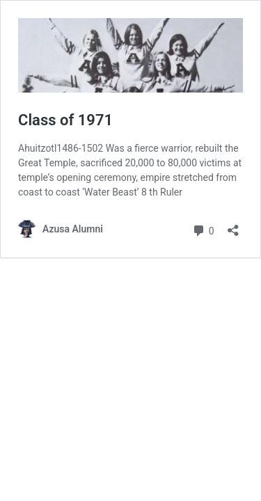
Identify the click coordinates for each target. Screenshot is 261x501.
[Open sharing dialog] (233, 226)
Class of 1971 (65, 120)
